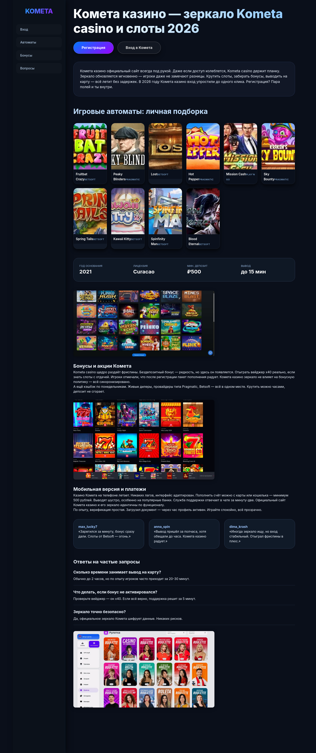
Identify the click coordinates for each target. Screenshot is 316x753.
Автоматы (28, 42)
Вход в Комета (139, 47)
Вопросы (27, 68)
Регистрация (93, 47)
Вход (24, 29)
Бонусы (26, 55)
